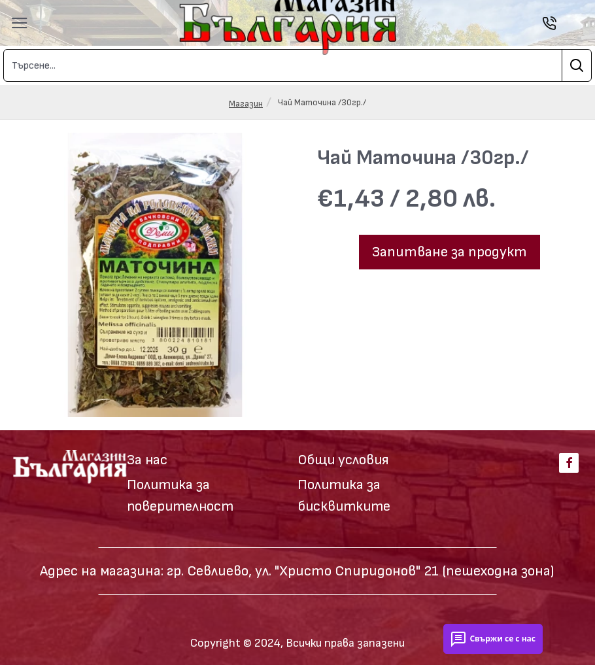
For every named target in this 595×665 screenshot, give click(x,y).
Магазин (246, 103)
